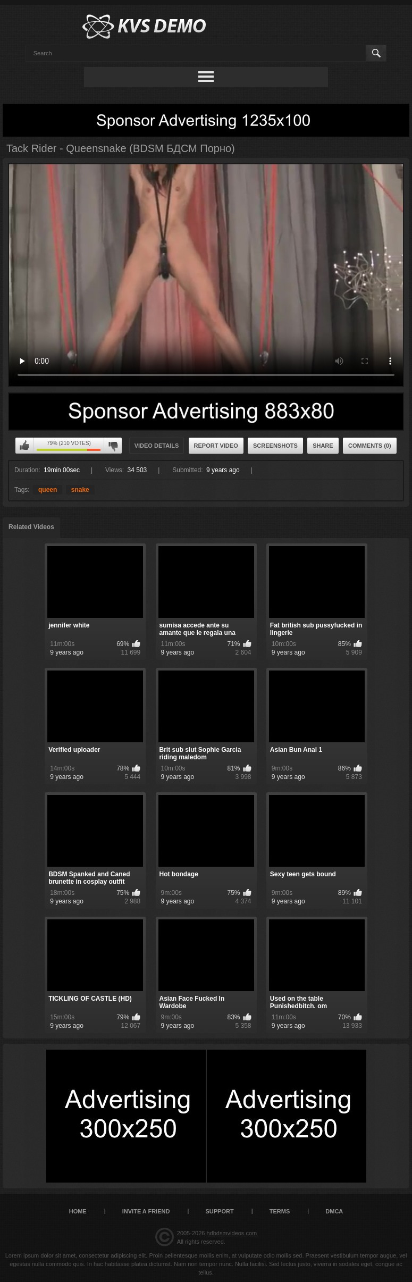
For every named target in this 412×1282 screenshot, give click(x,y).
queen (47, 489)
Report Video (216, 445)
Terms (280, 1211)
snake (80, 489)
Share (323, 445)
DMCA (334, 1211)
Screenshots (275, 445)
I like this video (24, 446)
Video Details (156, 445)
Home (78, 1211)
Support (219, 1211)
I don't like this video (113, 446)
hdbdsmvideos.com (231, 1233)
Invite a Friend (146, 1211)
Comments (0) (369, 445)
